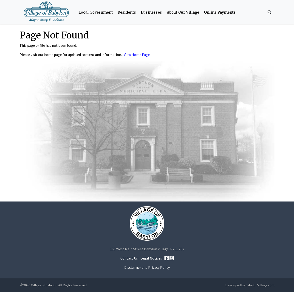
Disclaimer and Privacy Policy (147, 267)
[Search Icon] (269, 12)
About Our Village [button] (183, 12)
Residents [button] (127, 12)
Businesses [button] (151, 12)
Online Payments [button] (220, 12)
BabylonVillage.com (260, 285)
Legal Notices (151, 258)
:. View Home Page (136, 54)
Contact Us (129, 258)
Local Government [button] (96, 12)
